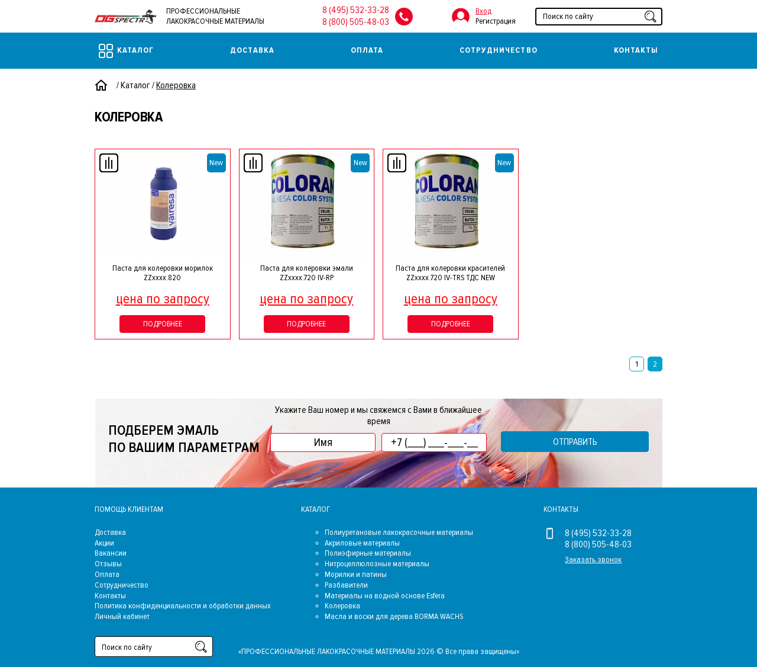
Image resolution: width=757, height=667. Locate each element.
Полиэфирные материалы (368, 553)
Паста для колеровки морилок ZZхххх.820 (162, 273)
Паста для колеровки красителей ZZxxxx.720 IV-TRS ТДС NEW (450, 273)
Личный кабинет (122, 616)
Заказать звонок (593, 559)
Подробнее (162, 324)
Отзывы (108, 564)
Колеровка (342, 606)
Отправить (575, 442)
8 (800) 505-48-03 (355, 22)
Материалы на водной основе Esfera (385, 596)
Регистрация (495, 21)
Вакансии (111, 553)
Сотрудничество (499, 50)
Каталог (126, 51)
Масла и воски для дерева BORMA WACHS (394, 616)
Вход (483, 11)
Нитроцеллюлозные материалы (377, 564)
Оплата (367, 50)
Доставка (252, 50)
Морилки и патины (356, 574)
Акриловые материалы (362, 543)
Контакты (636, 50)
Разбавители (346, 585)
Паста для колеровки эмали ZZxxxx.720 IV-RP (306, 273)
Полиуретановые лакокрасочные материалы (399, 532)
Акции (104, 543)
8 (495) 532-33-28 (355, 10)
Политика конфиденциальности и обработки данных (183, 606)
